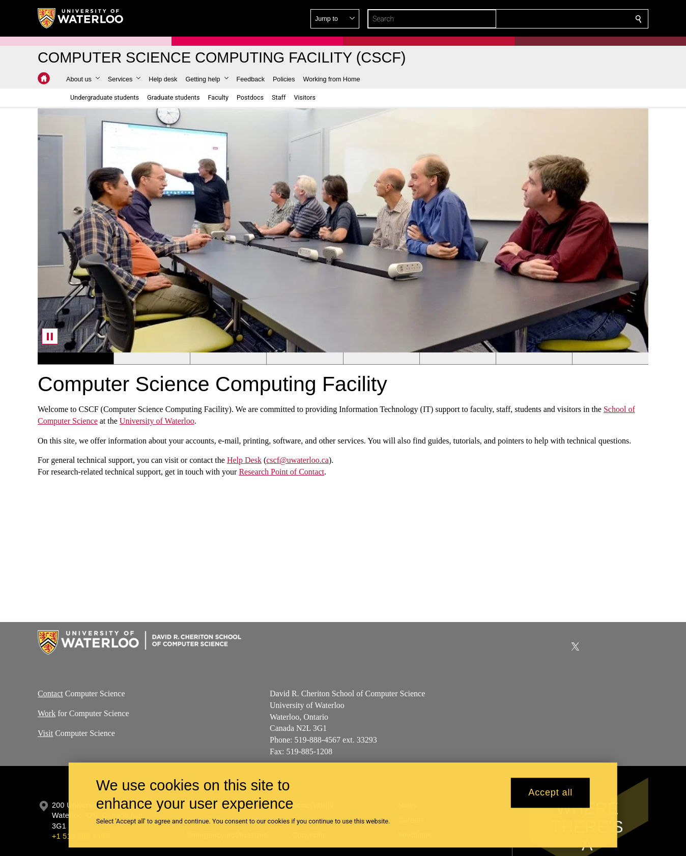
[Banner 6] (457, 358)
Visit (45, 733)
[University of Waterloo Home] (81, 18)
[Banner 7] (534, 358)
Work (46, 713)
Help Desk (244, 460)
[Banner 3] (228, 358)
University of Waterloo (157, 421)
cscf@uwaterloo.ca (297, 460)
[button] (565, 19)
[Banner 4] (304, 358)
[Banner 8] (610, 358)
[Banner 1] (75, 358)
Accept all (550, 793)
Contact (50, 693)
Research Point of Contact (281, 471)
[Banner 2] (151, 358)
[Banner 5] (381, 358)
